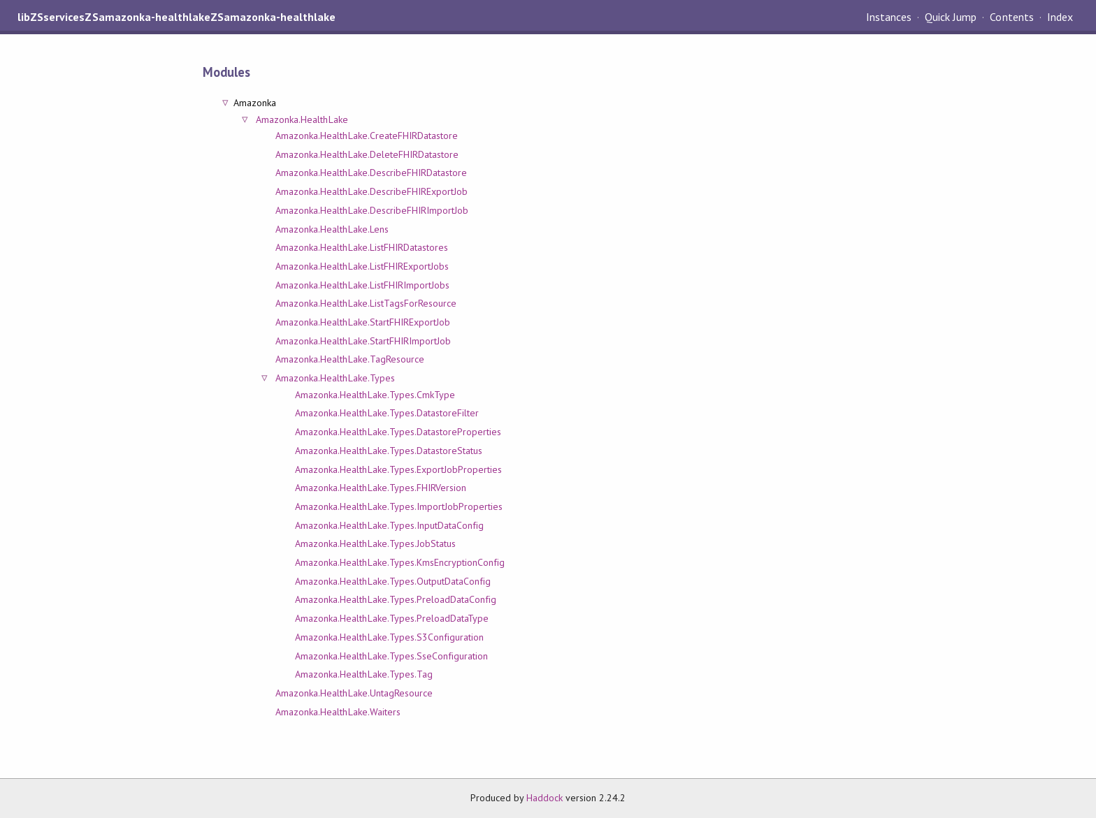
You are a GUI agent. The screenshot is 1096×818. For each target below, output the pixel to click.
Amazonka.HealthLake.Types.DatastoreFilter (387, 413)
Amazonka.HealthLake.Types (335, 378)
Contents (1011, 17)
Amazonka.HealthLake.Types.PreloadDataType (392, 618)
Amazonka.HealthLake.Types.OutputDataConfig (393, 581)
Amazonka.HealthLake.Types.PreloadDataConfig (395, 599)
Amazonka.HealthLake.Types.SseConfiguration (391, 656)
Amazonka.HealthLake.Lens (332, 229)
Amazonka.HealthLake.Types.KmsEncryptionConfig (400, 562)
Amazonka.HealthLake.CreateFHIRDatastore (366, 135)
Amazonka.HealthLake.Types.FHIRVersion (380, 487)
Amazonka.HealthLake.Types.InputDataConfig (389, 525)
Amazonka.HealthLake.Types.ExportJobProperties (398, 469)
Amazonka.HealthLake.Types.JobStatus (375, 543)
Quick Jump (950, 17)
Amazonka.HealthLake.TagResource (349, 359)
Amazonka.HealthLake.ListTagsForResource (365, 303)
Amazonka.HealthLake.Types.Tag (364, 674)
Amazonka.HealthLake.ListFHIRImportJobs (362, 285)
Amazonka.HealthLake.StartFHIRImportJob (363, 341)
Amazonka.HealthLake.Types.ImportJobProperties (399, 506)
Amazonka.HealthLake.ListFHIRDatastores (361, 247)
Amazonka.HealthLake (301, 119)
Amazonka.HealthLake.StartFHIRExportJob (362, 322)
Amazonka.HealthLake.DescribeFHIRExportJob (371, 191)
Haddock (544, 797)
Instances (888, 17)
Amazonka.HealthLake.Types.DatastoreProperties (398, 431)
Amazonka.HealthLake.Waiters (338, 712)
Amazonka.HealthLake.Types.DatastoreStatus (388, 450)
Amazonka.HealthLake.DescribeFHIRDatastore (371, 172)
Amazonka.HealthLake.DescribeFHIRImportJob (371, 210)
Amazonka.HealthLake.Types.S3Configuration (389, 637)
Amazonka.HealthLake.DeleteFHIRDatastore (367, 154)
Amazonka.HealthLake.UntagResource (354, 693)
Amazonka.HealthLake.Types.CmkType (375, 394)
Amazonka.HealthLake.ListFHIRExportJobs (362, 266)
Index (1060, 17)
